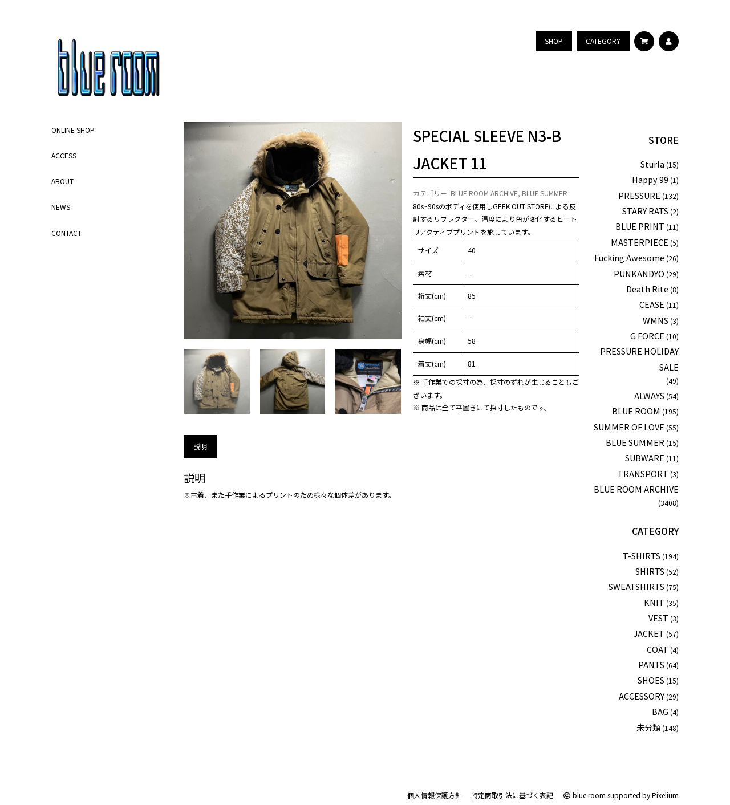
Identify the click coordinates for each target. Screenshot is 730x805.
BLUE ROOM (636, 411)
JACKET (649, 633)
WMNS (655, 320)
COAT (657, 649)
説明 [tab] (200, 446)
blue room (584, 795)
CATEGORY (655, 531)
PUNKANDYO (639, 273)
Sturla (652, 164)
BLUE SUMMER (544, 193)
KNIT (654, 602)
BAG (660, 711)
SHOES (651, 680)
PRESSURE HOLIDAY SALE (639, 358)
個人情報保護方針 (434, 795)
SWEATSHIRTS (636, 586)
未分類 (648, 727)
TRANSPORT (643, 473)
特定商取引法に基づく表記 (512, 795)
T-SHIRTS (641, 556)
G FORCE (647, 335)
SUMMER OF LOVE (629, 427)
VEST (658, 618)
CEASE (651, 304)
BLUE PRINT (639, 226)
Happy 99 (650, 179)
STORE (663, 140)
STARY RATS (645, 211)
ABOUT (62, 181)
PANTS (651, 664)
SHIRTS (649, 571)
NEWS (60, 207)
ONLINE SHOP (73, 130)
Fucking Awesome (629, 257)
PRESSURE (639, 195)
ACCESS (63, 155)
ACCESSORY (641, 696)
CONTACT (66, 233)
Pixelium (665, 795)
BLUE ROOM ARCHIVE (484, 193)
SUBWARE (644, 458)
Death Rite (647, 289)
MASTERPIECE (639, 242)
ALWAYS (649, 395)
